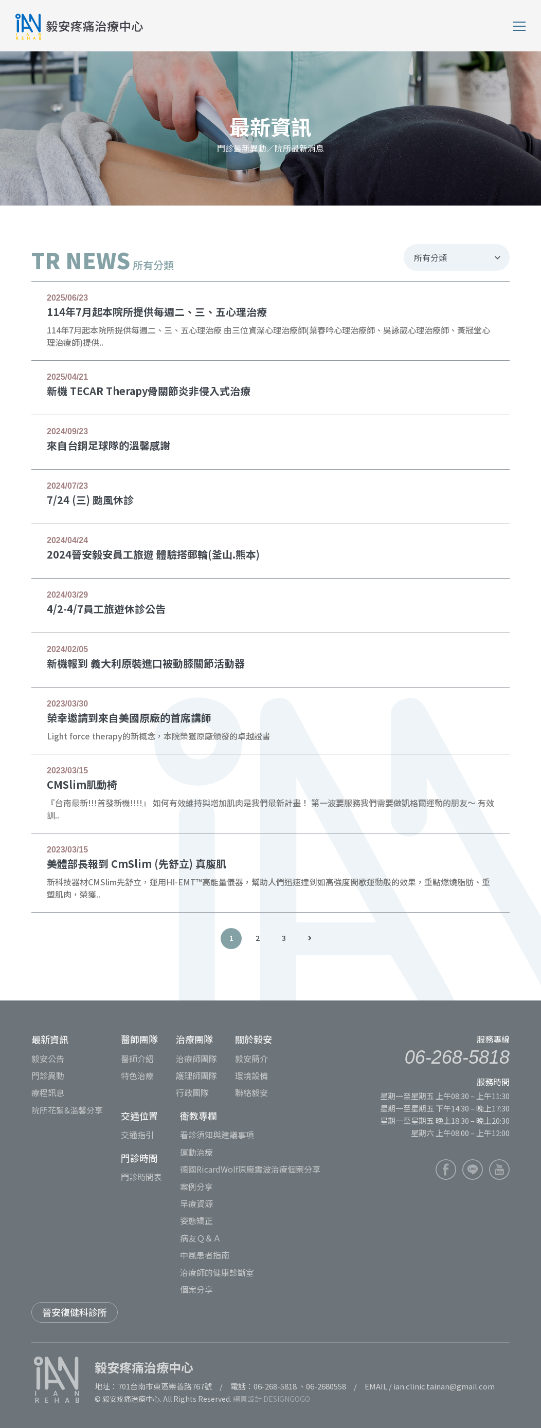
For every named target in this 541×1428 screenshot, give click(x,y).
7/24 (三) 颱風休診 (90, 499)
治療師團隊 (196, 1058)
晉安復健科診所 (74, 1312)
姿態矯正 (196, 1220)
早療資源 (196, 1203)
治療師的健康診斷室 (217, 1272)
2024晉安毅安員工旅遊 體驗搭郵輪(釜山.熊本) (153, 554)
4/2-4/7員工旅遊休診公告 (106, 608)
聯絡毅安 (251, 1092)
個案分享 (196, 1289)
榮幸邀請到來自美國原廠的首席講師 (129, 717)
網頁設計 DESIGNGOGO (271, 1399)
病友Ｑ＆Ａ (200, 1238)
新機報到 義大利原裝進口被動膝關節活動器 (146, 663)
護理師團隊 (196, 1075)
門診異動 (47, 1075)
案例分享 (196, 1186)
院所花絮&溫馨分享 (67, 1110)
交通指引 (137, 1134)
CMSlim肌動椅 (82, 784)
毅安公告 (47, 1058)
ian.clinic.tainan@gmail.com (444, 1386)
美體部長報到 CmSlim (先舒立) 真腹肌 (136, 863)
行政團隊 (192, 1092)
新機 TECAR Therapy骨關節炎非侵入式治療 (148, 390)
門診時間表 (141, 1177)
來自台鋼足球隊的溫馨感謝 (108, 445)
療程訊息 (47, 1092)
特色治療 (137, 1075)
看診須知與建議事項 (217, 1134)
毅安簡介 (251, 1058)
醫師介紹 (137, 1058)
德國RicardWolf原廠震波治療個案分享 (250, 1169)
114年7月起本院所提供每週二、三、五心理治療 (157, 311)
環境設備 (251, 1075)
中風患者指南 (204, 1255)
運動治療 (196, 1152)
